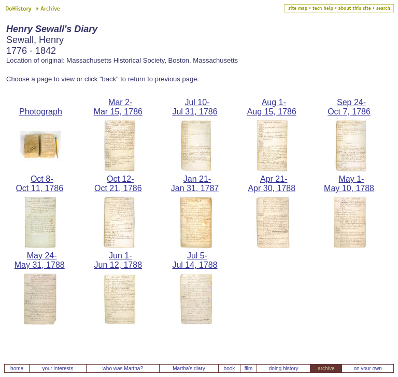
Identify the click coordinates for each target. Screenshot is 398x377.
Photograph (40, 111)
